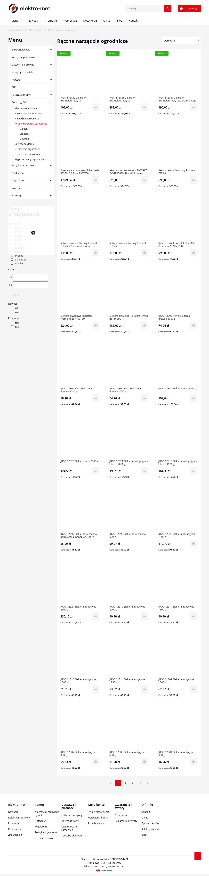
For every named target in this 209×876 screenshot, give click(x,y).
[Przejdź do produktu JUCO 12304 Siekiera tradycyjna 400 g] (178, 728)
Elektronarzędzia (20, 49)
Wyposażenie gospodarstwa (30, 159)
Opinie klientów (150, 823)
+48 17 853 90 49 (96, 866)
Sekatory (24, 133)
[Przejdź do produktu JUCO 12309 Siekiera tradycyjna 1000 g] (178, 655)
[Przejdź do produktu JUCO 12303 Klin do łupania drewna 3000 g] (178, 292)
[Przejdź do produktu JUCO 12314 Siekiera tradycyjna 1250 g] (129, 655)
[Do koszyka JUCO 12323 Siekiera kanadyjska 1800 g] (193, 543)
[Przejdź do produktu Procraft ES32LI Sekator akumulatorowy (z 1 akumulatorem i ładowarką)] (80, 74)
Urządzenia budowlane (27, 154)
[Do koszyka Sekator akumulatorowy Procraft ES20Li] (193, 180)
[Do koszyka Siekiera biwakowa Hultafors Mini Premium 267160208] (193, 252)
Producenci (17, 173)
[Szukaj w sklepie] (148, 8)
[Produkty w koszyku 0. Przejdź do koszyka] (189, 8)
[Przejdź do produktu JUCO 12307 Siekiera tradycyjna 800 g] (80, 728)
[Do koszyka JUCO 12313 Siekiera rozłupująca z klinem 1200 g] (193, 471)
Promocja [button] (13, 318)
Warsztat (16, 79)
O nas (144, 817)
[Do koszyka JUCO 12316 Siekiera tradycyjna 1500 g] (95, 689)
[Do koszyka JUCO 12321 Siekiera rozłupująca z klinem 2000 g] (144, 471)
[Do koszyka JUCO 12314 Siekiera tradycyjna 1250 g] (144, 689)
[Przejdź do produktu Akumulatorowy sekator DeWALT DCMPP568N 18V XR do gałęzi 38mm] (129, 146)
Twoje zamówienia (98, 811)
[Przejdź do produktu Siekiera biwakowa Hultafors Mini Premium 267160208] (178, 219)
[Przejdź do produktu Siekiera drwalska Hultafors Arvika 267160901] (129, 292)
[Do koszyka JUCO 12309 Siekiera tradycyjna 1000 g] (193, 689)
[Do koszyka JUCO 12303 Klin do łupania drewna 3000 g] (193, 325)
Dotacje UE (41, 820)
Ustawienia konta (98, 817)
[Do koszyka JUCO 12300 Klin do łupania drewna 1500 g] (144, 398)
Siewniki (24, 138)
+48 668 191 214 (115, 866)
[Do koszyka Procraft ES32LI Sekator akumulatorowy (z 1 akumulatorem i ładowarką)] (95, 107)
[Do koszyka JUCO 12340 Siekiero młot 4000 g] (193, 398)
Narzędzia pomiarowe (23, 57)
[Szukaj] (167, 8)
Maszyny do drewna (22, 64)
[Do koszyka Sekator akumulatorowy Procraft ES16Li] (144, 252)
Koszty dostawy (70, 820)
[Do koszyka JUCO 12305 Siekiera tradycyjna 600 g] (144, 761)
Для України (15, 834)
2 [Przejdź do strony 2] (125, 782)
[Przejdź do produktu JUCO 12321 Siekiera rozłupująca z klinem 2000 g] (129, 437)
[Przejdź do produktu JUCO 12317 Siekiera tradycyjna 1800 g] (178, 583)
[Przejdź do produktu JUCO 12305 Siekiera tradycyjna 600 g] (129, 728)
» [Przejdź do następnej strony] (147, 782)
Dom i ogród (18, 102)
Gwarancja (121, 815)
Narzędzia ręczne (21, 94)
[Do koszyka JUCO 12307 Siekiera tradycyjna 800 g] (95, 761)
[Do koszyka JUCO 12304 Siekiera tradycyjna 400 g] (193, 761)
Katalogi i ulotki (150, 829)
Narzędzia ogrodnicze (27, 118)
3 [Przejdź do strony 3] (132, 782)
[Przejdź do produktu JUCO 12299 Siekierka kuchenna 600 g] (129, 510)
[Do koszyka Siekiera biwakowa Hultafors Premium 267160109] (95, 325)
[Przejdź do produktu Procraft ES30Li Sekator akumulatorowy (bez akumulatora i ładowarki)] (178, 74)
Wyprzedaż (17, 180)
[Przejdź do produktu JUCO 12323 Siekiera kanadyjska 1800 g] (178, 510)
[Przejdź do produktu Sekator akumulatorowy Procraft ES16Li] (129, 219)
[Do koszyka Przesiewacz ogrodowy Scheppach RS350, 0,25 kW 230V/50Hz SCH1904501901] (95, 180)
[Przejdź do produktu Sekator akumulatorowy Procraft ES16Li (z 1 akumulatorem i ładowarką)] (80, 219)
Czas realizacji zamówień (69, 828)
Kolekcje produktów (19, 817)
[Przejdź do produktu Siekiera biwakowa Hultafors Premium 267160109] (80, 292)
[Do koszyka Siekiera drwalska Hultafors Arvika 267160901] (144, 325)
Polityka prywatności (46, 832)
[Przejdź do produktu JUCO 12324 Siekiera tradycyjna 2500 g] (80, 583)
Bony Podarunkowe (22, 165)
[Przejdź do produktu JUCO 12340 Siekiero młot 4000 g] (178, 364)
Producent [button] (14, 223)
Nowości (16, 188)
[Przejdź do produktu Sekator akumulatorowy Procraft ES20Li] (178, 146)
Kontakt (145, 811)
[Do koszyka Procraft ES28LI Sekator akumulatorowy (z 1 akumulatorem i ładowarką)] (144, 107)
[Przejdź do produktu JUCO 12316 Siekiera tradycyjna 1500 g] (80, 655)
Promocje (16, 195)
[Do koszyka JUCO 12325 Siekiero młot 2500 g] (95, 471)
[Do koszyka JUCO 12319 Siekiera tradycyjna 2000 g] (144, 616)
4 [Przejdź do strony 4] (140, 782)
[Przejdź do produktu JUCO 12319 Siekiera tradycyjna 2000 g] (129, 583)
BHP (13, 87)
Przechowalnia (96, 823)
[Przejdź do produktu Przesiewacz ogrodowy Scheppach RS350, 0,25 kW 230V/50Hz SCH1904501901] (80, 146)
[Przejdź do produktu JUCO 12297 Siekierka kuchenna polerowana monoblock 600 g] (80, 510)
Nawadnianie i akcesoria (28, 113)
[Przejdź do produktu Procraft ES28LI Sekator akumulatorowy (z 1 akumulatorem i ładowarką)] (129, 74)
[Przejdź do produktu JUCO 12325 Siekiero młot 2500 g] (80, 437)
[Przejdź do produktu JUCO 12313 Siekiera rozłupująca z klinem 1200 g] (178, 437)
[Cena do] (30, 284)
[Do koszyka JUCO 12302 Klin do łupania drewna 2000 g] (95, 398)
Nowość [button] (12, 303)
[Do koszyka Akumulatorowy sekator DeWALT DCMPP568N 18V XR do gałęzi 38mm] (144, 180)
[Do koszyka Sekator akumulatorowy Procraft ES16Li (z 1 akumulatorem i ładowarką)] (95, 252)
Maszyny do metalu (22, 72)
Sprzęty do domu (24, 143)
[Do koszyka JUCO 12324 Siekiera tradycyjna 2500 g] (95, 616)
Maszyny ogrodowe (26, 108)
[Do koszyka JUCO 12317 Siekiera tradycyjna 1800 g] (193, 616)
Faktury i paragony (71, 815)
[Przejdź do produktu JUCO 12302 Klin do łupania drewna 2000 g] (80, 364)
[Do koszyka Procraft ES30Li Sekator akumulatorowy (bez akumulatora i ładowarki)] (193, 107)
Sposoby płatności (71, 835)
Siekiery (24, 128)
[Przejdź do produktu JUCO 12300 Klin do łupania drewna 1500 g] (129, 364)
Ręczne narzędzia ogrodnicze (31, 123)
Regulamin (41, 826)
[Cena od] (30, 277)
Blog (143, 834)
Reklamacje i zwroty (126, 820)
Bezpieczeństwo (44, 838)
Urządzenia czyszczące (27, 148)
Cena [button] (11, 269)
